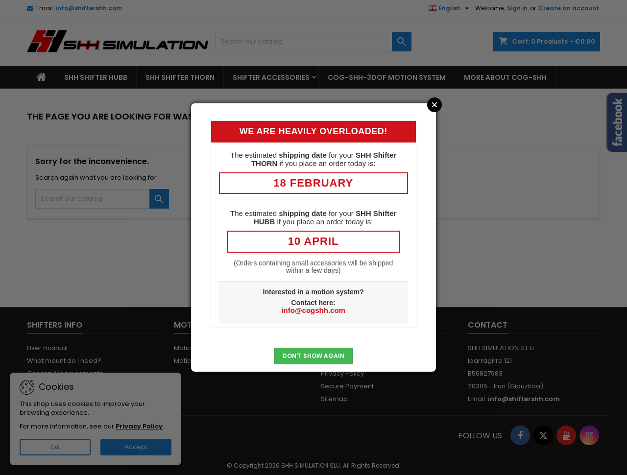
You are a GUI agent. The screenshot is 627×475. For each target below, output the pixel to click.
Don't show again (313, 356)
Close (434, 104)
